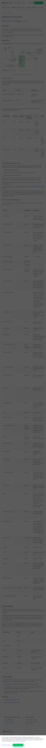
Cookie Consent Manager (20, 741)
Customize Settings (6, 745)
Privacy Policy (29, 739)
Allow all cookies (18, 745)
